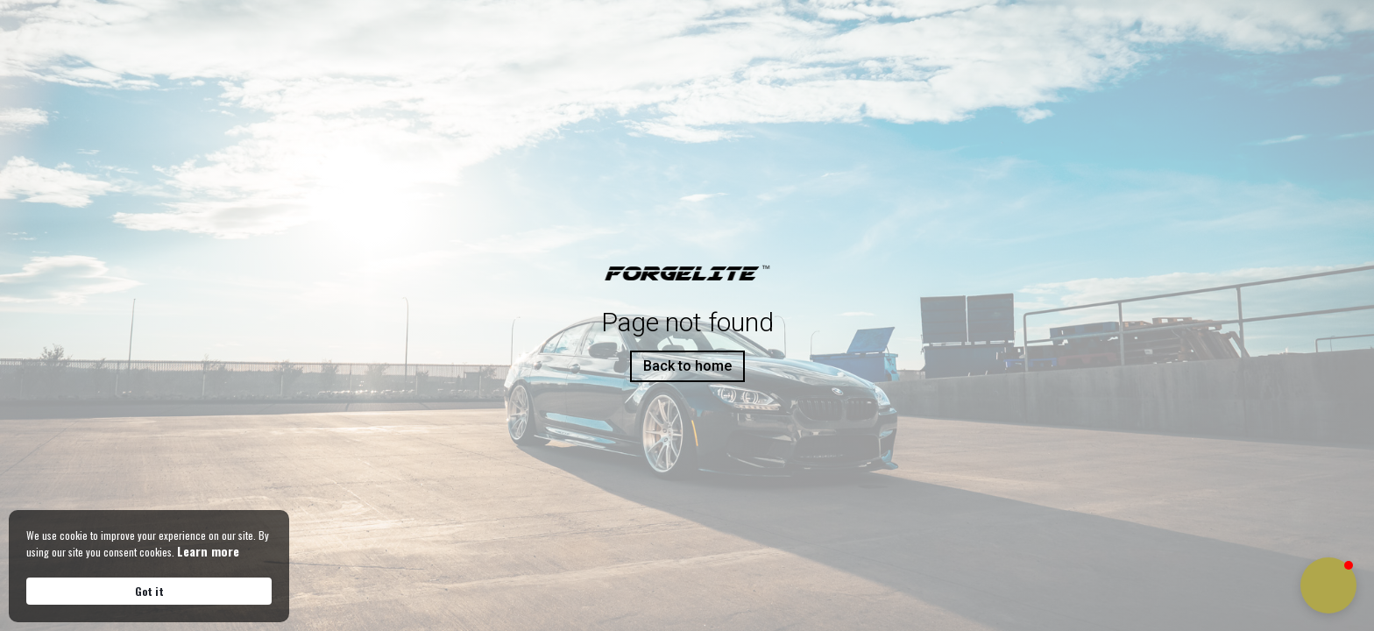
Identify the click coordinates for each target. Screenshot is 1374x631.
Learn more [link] (208, 551)
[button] (1328, 585)
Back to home (687, 366)
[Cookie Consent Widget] (149, 566)
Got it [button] (149, 591)
